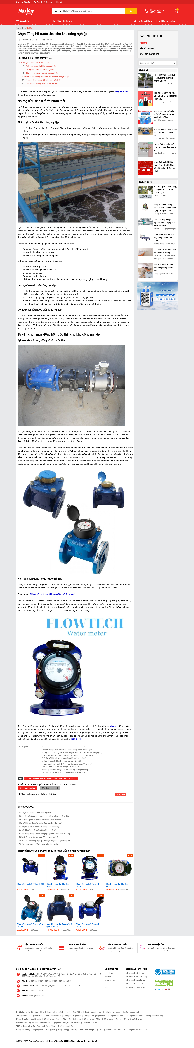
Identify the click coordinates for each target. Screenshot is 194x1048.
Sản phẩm (22, 21)
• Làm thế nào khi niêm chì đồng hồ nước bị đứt (60, 767)
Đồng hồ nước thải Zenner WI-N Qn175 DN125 (59, 925)
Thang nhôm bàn (35, 1015)
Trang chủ (20, 28)
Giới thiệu (109, 973)
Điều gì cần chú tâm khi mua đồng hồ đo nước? (38, 836)
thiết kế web (43, 1041)
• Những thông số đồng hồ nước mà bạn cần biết (61, 761)
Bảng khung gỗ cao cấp (67, 1030)
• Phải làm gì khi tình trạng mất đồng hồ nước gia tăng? (63, 758)
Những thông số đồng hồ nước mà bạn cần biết (73, 48)
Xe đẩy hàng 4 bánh (111, 1012)
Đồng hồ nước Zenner (113, 1019)
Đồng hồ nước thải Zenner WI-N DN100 (30, 925)
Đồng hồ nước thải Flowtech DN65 (87, 925)
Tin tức (29, 28)
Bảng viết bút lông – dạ (137, 1030)
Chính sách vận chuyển (135, 980)
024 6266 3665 (65, 981)
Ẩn (50, 58)
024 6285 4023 (51, 981)
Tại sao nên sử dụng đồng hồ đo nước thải (43, 80)
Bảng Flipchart (37, 1030)
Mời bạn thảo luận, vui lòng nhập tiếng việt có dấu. (64, 796)
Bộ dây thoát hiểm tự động (44, 1026)
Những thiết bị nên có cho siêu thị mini (34, 812)
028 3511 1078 (37, 991)
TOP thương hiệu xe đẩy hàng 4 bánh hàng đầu (38, 843)
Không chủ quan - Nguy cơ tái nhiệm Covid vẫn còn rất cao (43, 819)
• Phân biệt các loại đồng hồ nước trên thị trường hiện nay (64, 769)
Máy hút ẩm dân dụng (72, 1023)
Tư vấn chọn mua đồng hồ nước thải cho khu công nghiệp (45, 76)
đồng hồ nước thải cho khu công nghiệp (40, 779)
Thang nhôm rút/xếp (154, 1015)
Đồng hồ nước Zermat (133, 1019)
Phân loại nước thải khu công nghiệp (41, 66)
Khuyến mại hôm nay (144, 21)
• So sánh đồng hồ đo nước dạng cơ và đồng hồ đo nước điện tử (67, 750)
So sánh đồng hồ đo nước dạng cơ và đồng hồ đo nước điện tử (95, 44)
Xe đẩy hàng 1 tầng (36, 1012)
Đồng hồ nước (35, 1019)
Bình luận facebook (50, 788)
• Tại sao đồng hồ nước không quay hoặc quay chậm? (63, 772)
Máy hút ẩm (33, 1023)
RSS (106, 987)
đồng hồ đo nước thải (68, 779)
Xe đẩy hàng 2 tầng (74, 1012)
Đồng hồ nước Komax (72, 1019)
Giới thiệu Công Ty (23, 2)
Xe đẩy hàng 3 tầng (93, 1012)
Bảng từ (121, 1030)
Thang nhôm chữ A (53, 1015)
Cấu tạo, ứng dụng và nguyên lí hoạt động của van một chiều (164, 222)
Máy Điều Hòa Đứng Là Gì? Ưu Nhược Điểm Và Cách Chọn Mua (164, 114)
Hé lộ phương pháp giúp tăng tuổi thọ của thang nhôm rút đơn (164, 78)
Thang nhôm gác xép (72, 1015)
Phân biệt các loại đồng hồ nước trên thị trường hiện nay (95, 51)
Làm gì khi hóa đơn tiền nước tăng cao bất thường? (40, 822)
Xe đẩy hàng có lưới (130, 1012)
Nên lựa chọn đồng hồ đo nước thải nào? (42, 83)
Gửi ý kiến (121, 794)
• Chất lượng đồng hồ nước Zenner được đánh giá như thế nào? (67, 755)
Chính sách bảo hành (135, 973)
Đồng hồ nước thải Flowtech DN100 (58, 885)
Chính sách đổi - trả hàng (136, 977)
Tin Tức (37, 2)
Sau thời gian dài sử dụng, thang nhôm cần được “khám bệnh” (165, 189)
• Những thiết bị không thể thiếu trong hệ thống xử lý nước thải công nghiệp (72, 752)
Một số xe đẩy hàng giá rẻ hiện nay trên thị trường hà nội (165, 132)
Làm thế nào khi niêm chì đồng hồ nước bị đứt (51, 51)
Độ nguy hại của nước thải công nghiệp (42, 73)
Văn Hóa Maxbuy (148, 48)
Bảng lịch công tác (108, 1030)
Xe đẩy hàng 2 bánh (55, 1012)
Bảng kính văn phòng (89, 1030)
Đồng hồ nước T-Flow (92, 1019)
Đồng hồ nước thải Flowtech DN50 (117, 885)
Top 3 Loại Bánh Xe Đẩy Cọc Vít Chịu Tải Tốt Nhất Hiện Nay (165, 96)
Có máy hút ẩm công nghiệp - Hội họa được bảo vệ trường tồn (44, 840)
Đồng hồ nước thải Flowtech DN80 (87, 885)
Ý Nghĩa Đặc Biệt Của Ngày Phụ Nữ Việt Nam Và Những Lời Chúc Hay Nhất (164, 166)
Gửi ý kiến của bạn (27, 788)
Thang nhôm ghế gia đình (94, 1015)
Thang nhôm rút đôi (115, 1015)
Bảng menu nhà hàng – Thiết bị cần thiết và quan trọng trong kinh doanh (165, 207)
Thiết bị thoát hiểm (65, 1026)
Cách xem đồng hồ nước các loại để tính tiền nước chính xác (43, 44)
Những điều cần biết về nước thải (35, 62)
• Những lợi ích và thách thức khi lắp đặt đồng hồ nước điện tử (66, 764)
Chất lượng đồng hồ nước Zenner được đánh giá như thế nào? (95, 46)
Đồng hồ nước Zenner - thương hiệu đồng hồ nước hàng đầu (43, 815)
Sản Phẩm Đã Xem (63, 21)
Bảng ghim (50, 1030)
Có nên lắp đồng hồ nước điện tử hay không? (37, 829)
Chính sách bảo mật (134, 984)
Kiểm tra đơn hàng (167, 21)
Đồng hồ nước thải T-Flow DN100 (30, 884)
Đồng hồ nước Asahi (52, 1019)
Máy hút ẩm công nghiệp (50, 1023)
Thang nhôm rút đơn (134, 1015)
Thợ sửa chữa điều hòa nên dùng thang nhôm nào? (164, 267)
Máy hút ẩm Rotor (91, 1023)
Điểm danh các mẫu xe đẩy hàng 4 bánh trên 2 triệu (164, 237)
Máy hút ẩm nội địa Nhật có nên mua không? (165, 251)
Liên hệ (59, 2)
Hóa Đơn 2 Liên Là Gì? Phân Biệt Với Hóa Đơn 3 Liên (165, 147)
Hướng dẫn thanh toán (135, 987)
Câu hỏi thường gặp (149, 54)
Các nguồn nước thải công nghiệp (40, 69)
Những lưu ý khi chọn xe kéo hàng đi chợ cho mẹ (38, 826)
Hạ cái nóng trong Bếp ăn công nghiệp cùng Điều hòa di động (44, 833)
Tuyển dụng (48, 2)
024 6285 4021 (37, 981)
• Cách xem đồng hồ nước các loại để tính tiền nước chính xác (66, 747)
